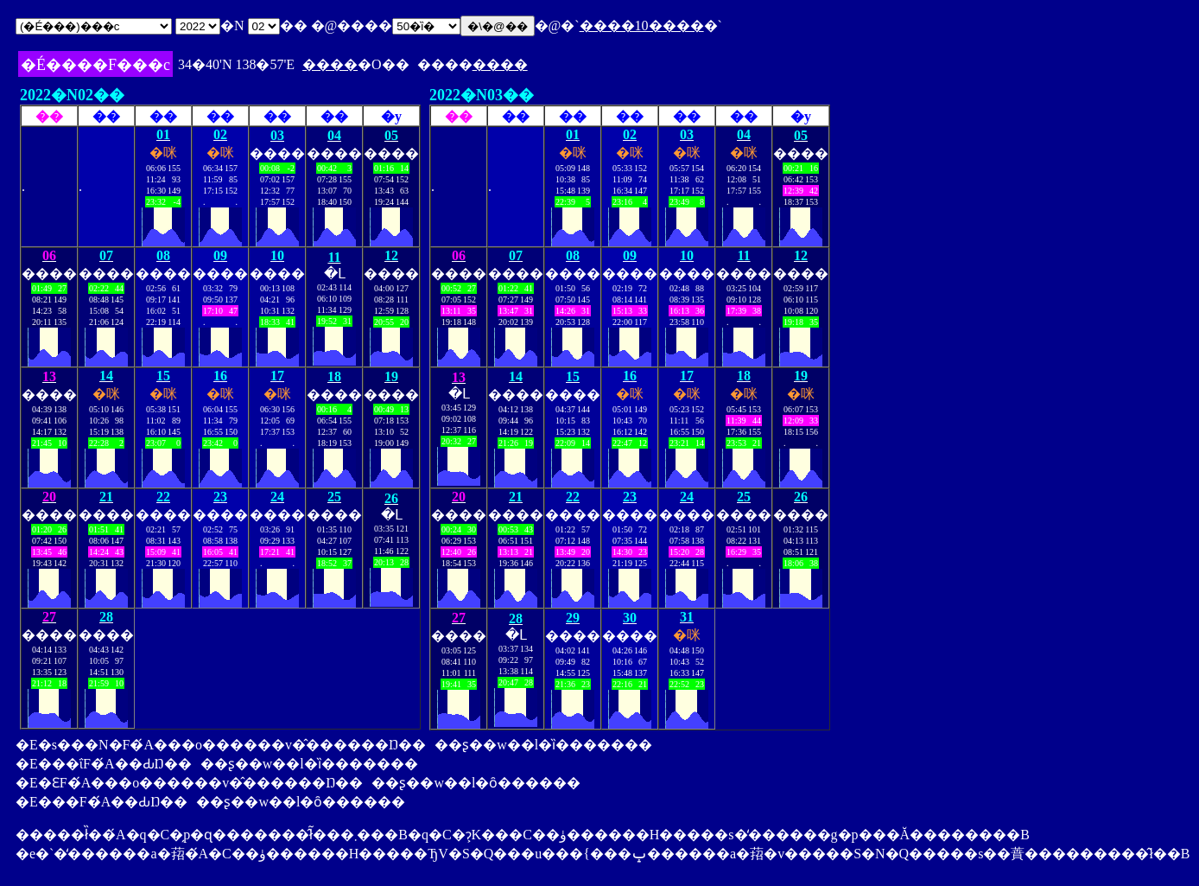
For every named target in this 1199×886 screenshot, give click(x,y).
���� (330, 64)
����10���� (642, 25)
